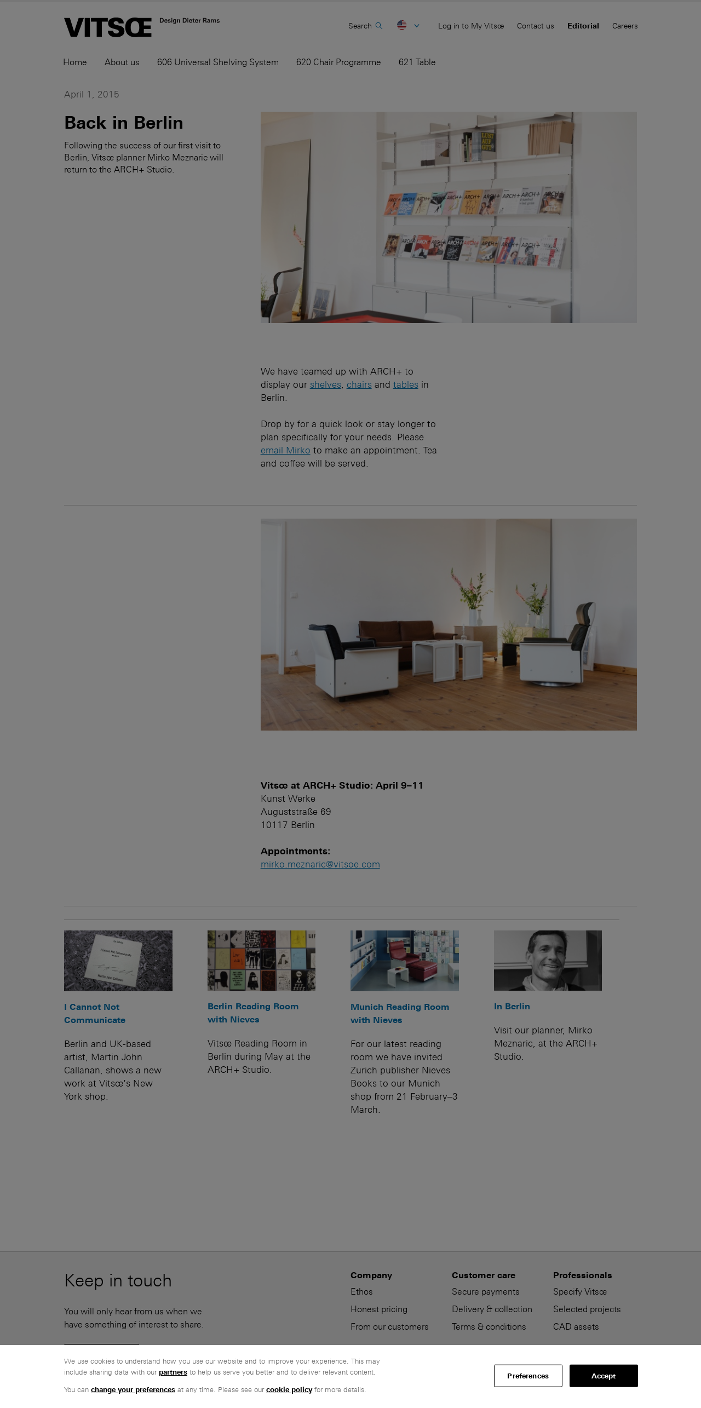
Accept (603, 1375)
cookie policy (289, 1390)
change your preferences (133, 1390)
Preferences (527, 1375)
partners (173, 1372)
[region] (350, 1376)
